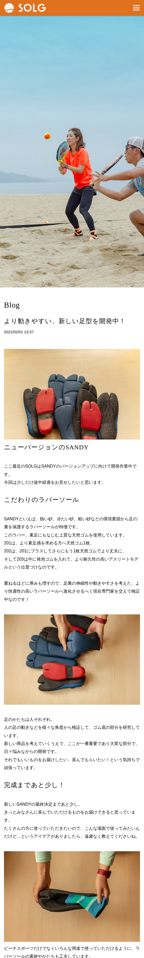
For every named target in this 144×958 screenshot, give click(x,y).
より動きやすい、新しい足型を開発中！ (65, 321)
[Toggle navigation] (136, 8)
